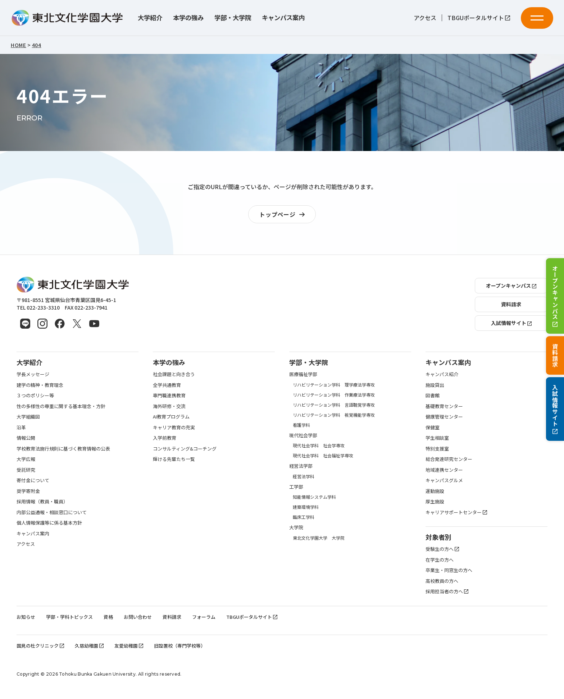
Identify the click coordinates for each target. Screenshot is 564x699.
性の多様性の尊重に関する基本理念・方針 (61, 406)
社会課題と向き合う (174, 374)
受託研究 (26, 469)
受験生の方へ (442, 548)
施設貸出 (435, 385)
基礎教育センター (444, 406)
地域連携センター (444, 469)
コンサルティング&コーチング (185, 448)
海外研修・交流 (169, 406)
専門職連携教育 (169, 395)
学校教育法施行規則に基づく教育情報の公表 (63, 448)
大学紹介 (150, 18)
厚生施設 (435, 501)
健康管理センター (444, 416)
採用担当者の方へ (447, 591)
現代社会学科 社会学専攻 (319, 445)
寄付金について (33, 480)
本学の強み (188, 18)
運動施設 (435, 491)
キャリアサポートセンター (456, 512)
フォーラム (203, 616)
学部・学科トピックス (69, 616)
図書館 (433, 395)
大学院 (296, 527)
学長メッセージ (33, 374)
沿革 (21, 427)
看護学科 (301, 425)
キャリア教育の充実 (174, 427)
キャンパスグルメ (444, 480)
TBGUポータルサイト (478, 17)
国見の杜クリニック (40, 645)
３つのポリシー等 (35, 395)
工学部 (296, 486)
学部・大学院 (232, 18)
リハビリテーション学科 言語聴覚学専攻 (334, 405)
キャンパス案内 (283, 18)
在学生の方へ (440, 559)
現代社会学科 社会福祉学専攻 (323, 455)
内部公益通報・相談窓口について (52, 512)
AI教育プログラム (171, 416)
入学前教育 (164, 437)
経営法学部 (301, 465)
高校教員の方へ (442, 580)
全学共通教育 (167, 385)
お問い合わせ (138, 616)
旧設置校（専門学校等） (179, 645)
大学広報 (26, 459)
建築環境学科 (306, 507)
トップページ (283, 214)
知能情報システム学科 (314, 497)
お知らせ (26, 616)
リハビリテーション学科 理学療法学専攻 (334, 385)
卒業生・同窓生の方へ (449, 570)
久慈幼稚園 (89, 645)
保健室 (433, 427)
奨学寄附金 (28, 491)
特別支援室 (437, 448)
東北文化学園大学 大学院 (319, 538)
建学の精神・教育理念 (40, 385)
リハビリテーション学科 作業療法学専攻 (334, 395)
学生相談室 (437, 437)
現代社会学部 (303, 435)
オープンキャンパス (555, 296)
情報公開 (26, 437)
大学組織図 (28, 416)
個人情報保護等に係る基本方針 (49, 522)
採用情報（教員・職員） (42, 501)
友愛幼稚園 (128, 645)
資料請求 (555, 355)
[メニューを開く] (537, 18)
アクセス (425, 17)
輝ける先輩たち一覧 (174, 459)
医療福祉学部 (303, 374)
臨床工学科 (303, 517)
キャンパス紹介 (442, 374)
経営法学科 (303, 476)
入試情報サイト (555, 409)
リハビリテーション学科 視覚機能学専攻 (334, 415)
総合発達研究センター (449, 459)
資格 (108, 616)
